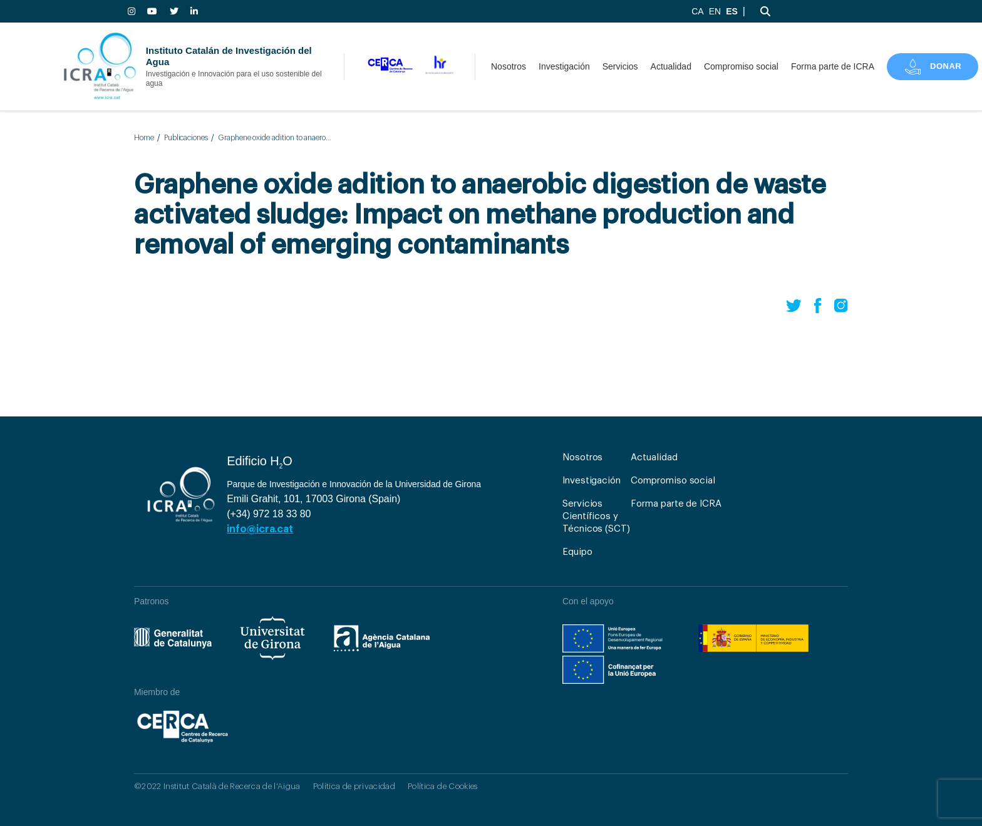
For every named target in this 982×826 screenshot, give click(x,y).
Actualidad (671, 66)
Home (144, 138)
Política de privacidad (354, 786)
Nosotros (508, 66)
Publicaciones (186, 138)
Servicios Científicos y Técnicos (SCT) (596, 516)
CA (697, 11)
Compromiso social (741, 66)
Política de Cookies (442, 786)
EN (715, 11)
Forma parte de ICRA (832, 66)
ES (732, 11)
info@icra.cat (260, 529)
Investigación (564, 66)
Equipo (577, 552)
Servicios (620, 66)
